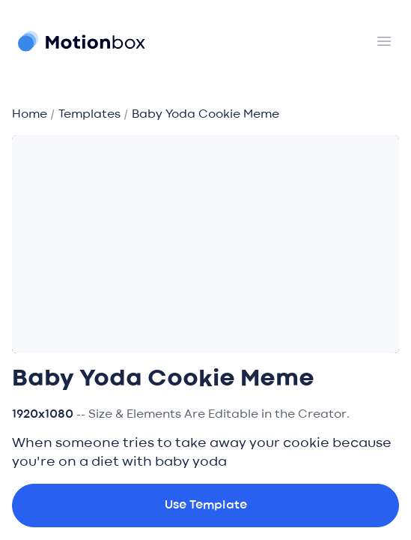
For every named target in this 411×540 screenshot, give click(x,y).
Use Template (206, 505)
